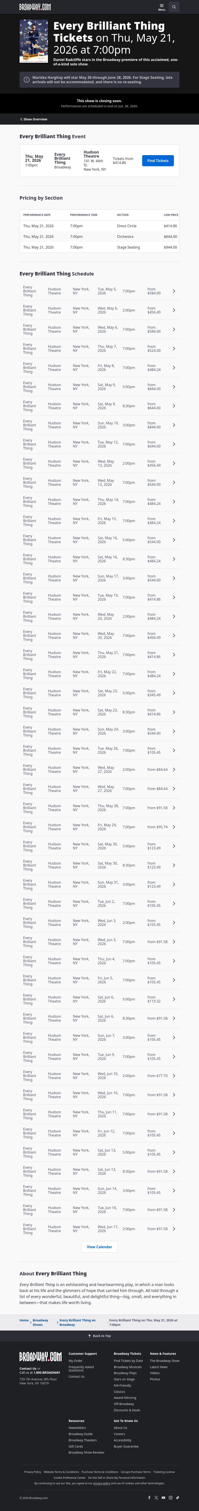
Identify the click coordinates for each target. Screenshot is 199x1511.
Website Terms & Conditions (61, 1472)
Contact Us (28, 1368)
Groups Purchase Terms (136, 1472)
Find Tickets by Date (128, 1361)
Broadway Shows (38, 1322)
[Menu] (161, 7)
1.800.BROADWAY (47, 1372)
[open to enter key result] (174, 7)
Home (24, 1320)
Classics (119, 1391)
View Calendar (99, 1246)
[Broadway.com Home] (35, 7)
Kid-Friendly (122, 1385)
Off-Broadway (124, 1404)
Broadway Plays (125, 1373)
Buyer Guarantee (126, 1446)
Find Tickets (158, 160)
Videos (155, 1373)
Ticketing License (164, 1472)
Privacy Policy (32, 1472)
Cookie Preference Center (70, 1478)
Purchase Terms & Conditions (100, 1472)
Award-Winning (125, 1398)
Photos (155, 1379)
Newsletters (77, 1428)
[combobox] (172, 7)
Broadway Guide (81, 1434)
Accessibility (122, 1440)
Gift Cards (76, 1446)
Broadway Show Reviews (86, 1452)
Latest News (159, 1367)
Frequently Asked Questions (81, 1369)
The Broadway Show (164, 1361)
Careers (119, 1434)
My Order (75, 1361)
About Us (120, 1428)
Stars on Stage (124, 1379)
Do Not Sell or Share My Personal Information (116, 1478)
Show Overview (33, 119)
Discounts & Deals (127, 1410)
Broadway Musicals (128, 1367)
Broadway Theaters (83, 1440)
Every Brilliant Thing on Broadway (76, 1322)
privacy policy (101, 1483)
